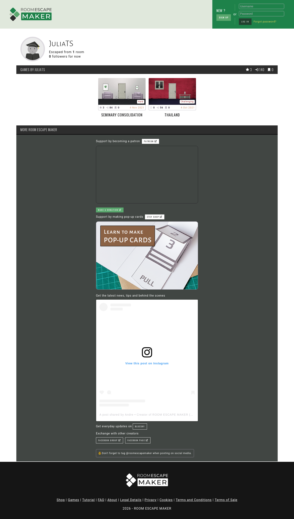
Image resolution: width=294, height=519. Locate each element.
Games (73, 500)
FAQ (101, 500)
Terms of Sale (226, 500)
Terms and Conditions (194, 500)
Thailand (172, 114)
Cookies (166, 500)
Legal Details (130, 500)
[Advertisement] (87, 13)
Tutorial (88, 500)
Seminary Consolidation (122, 114)
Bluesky (140, 426)
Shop (61, 500)
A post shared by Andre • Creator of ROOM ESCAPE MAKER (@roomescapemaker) (160, 414)
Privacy (151, 500)
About (112, 500)
